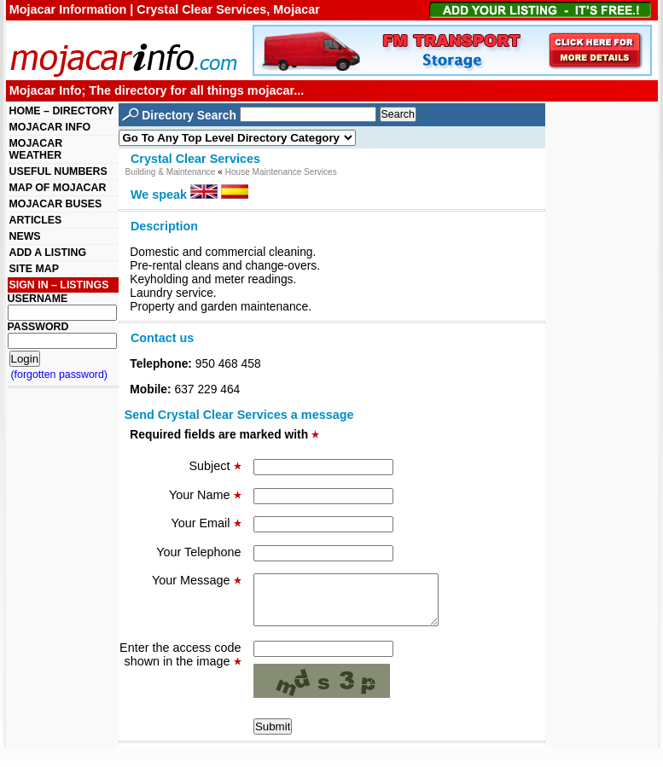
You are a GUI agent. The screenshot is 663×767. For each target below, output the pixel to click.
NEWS (25, 236)
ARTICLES (35, 220)
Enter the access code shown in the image (180, 664)
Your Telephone (198, 552)
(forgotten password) (59, 375)
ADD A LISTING (48, 253)
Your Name (205, 495)
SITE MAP (34, 269)
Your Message (196, 580)
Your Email (206, 523)
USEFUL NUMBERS (58, 171)
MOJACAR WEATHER (36, 149)
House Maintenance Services (281, 172)
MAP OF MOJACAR (58, 188)
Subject (215, 466)
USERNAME (38, 299)
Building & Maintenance (170, 172)
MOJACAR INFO (50, 127)
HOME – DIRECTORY (61, 111)
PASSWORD (38, 327)
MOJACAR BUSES (55, 204)
